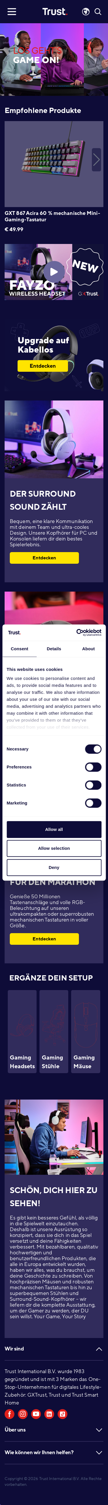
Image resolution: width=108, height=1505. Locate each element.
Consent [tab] (19, 648)
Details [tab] (54, 648)
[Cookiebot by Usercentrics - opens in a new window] (76, 632)
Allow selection (54, 848)
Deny (54, 867)
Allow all (54, 829)
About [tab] (88, 648)
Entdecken (43, 365)
